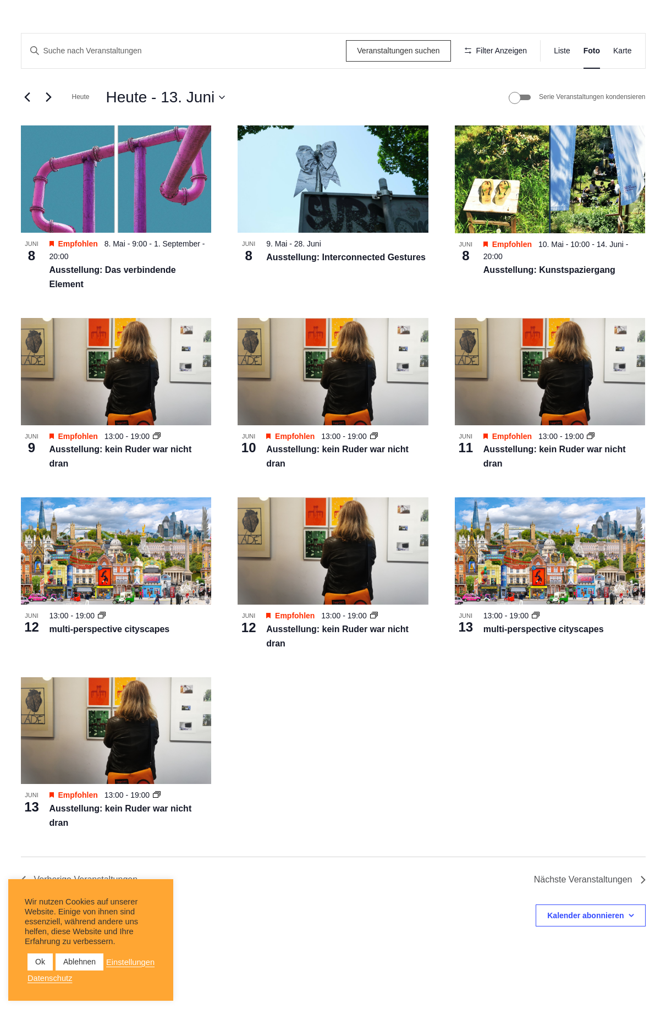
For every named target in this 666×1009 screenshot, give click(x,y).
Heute (81, 129)
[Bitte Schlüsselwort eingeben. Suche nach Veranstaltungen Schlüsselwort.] (182, 51)
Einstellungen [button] (130, 962)
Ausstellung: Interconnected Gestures (346, 289)
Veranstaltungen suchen (394, 50)
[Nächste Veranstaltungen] (49, 129)
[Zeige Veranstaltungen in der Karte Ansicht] (622, 51)
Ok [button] (40, 961)
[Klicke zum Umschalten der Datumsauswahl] (165, 129)
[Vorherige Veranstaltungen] (27, 129)
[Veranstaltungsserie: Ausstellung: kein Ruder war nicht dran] (157, 468)
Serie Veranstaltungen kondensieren (592, 129)
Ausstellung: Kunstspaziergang (549, 301)
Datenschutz (49, 978)
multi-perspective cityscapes (109, 661)
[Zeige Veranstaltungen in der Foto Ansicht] (592, 51)
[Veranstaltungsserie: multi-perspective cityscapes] (102, 648)
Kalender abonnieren (585, 947)
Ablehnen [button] (79, 961)
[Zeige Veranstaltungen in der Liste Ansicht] (562, 51)
